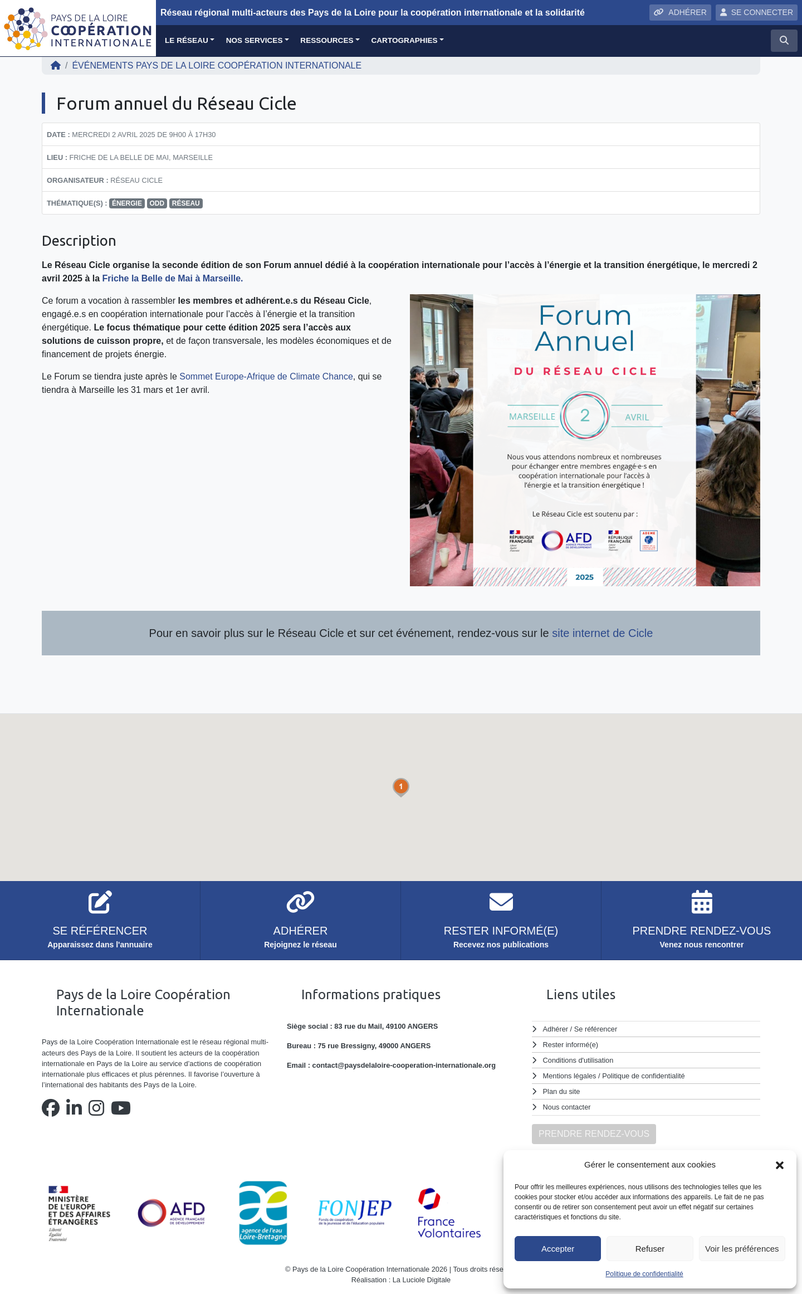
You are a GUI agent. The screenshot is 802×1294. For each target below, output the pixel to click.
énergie (127, 203)
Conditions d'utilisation (578, 1060)
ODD (157, 203)
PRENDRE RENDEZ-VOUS (594, 1134)
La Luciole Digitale (422, 1280)
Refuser (650, 1248)
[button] (779, 1164)
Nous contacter (567, 1107)
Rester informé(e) (571, 1044)
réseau (186, 203)
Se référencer (595, 1029)
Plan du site (561, 1091)
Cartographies (404, 40)
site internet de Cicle (601, 633)
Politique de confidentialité (644, 1274)
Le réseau (186, 40)
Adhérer (555, 1029)
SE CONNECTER (756, 12)
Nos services (254, 40)
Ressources (326, 40)
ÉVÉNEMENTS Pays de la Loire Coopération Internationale (217, 65)
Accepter (557, 1248)
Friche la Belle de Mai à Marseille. (172, 278)
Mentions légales (569, 1076)
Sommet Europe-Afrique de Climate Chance (266, 376)
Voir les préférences (742, 1248)
